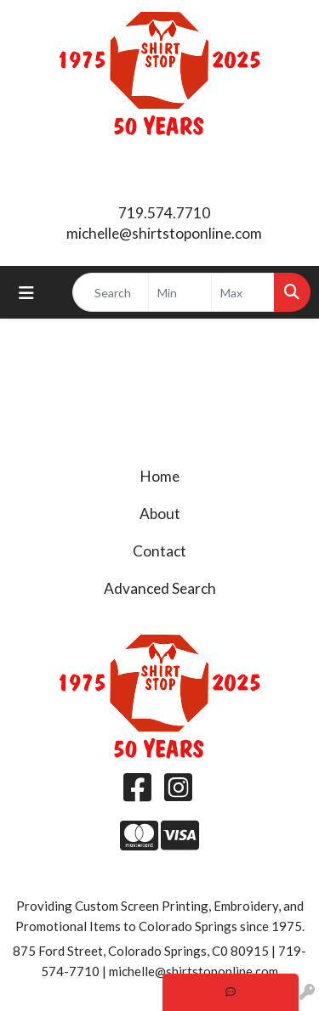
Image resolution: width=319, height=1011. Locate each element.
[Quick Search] (110, 292)
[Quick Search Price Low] (180, 292)
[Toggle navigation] (26, 292)
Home (159, 476)
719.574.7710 (164, 213)
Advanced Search (160, 588)
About (160, 513)
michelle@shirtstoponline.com (164, 233)
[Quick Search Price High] (243, 292)
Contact (159, 551)
